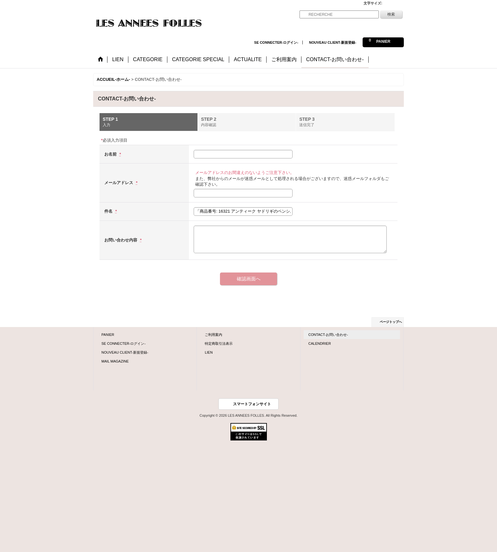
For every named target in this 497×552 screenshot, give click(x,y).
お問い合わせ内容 (121, 240)
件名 (109, 211)
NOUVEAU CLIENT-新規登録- (332, 42)
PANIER (107, 335)
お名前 (111, 154)
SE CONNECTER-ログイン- (276, 42)
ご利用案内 (213, 335)
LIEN (209, 352)
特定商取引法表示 (219, 343)
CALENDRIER (319, 343)
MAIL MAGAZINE (115, 361)
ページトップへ (391, 322)
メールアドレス (119, 182)
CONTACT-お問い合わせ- (328, 335)
